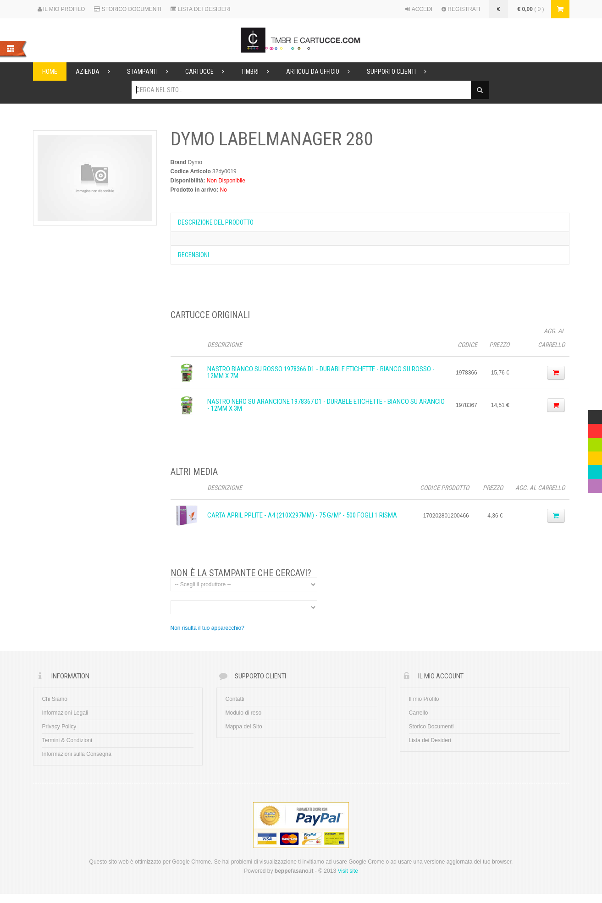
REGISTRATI (461, 9)
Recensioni (193, 255)
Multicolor (595, 415)
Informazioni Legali (65, 713)
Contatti (235, 699)
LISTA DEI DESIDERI (200, 9)
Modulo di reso (244, 713)
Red (593, 428)
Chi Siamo (54, 699)
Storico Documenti (431, 726)
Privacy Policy (59, 726)
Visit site (347, 871)
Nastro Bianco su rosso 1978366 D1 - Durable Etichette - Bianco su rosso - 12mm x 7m (321, 372)
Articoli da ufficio (322, 71)
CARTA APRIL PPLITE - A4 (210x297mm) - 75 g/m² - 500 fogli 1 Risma (302, 515)
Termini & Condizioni (67, 740)
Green (595, 442)
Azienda (97, 71)
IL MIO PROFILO (61, 9)
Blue (593, 470)
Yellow (595, 456)
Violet (595, 483)
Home (49, 71)
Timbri (259, 71)
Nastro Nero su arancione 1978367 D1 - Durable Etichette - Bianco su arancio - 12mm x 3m (326, 405)
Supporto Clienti (400, 71)
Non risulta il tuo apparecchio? (207, 628)
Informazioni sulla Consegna (76, 754)
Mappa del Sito (244, 726)
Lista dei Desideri (430, 740)
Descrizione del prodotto (216, 222)
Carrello (418, 713)
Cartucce (208, 71)
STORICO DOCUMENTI (127, 9)
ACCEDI (418, 9)
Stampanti (151, 71)
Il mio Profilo (424, 699)
